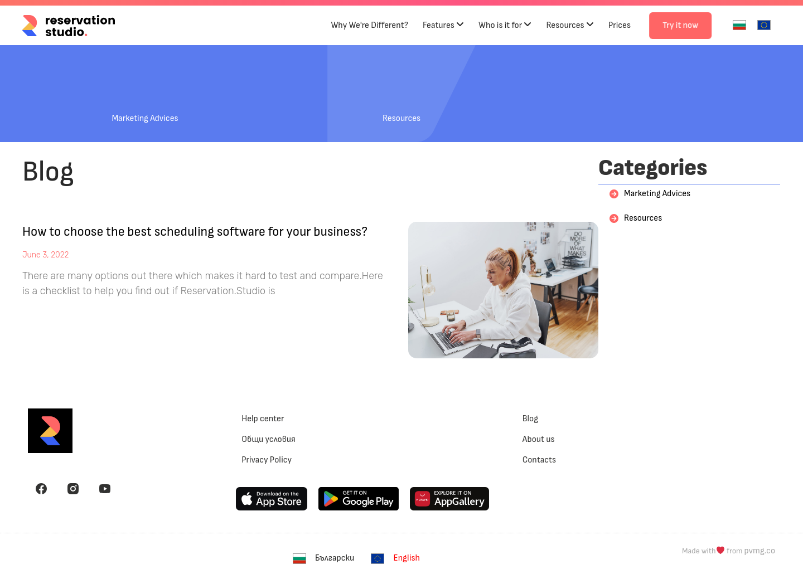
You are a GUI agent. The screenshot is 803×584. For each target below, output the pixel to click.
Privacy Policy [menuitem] (266, 460)
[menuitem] (739, 25)
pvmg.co (760, 551)
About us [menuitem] (539, 439)
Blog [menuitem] (530, 418)
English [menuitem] (407, 558)
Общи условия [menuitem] (268, 439)
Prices (619, 25)
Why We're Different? (369, 25)
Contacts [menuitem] (539, 460)
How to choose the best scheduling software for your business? (194, 231)
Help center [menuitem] (262, 418)
